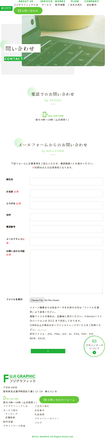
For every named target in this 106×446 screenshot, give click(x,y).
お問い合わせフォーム (62, 402)
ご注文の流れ (42, 408)
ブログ (38, 425)
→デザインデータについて (52, 329)
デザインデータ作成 (14, 428)
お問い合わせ (28, 10)
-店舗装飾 (9, 420)
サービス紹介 (10, 413)
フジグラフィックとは (15, 408)
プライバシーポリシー (47, 421)
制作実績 (8, 424)
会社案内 (39, 413)
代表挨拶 (39, 417)
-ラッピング (11, 416)
